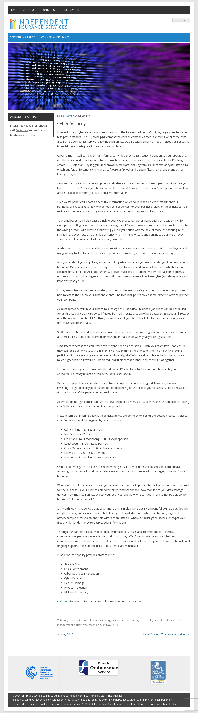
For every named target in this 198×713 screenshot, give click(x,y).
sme (85, 624)
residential (163, 620)
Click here (63, 601)
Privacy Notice (114, 695)
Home (13, 10)
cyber (140, 620)
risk (173, 620)
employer (150, 620)
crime (133, 620)
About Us (29, 10)
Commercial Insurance (55, 37)
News (69, 115)
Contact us (22, 130)
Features (95, 620)
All (87, 620)
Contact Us (49, 10)
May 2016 (65, 634)
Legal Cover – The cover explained (166, 634)
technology (95, 624)
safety (78, 624)
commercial (122, 620)
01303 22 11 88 (71, 10)
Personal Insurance (22, 37)
